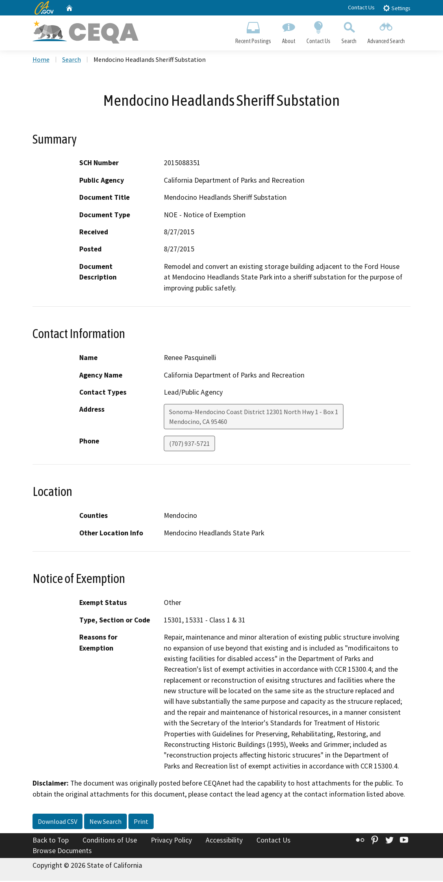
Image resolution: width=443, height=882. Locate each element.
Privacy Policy (171, 841)
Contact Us (361, 7)
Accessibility (224, 841)
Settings (396, 8)
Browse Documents (62, 851)
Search (349, 30)
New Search (105, 823)
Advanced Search (386, 30)
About (288, 30)
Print (141, 823)
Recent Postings (253, 30)
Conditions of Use (110, 841)
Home (41, 61)
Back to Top (51, 841)
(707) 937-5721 (189, 445)
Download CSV (57, 823)
